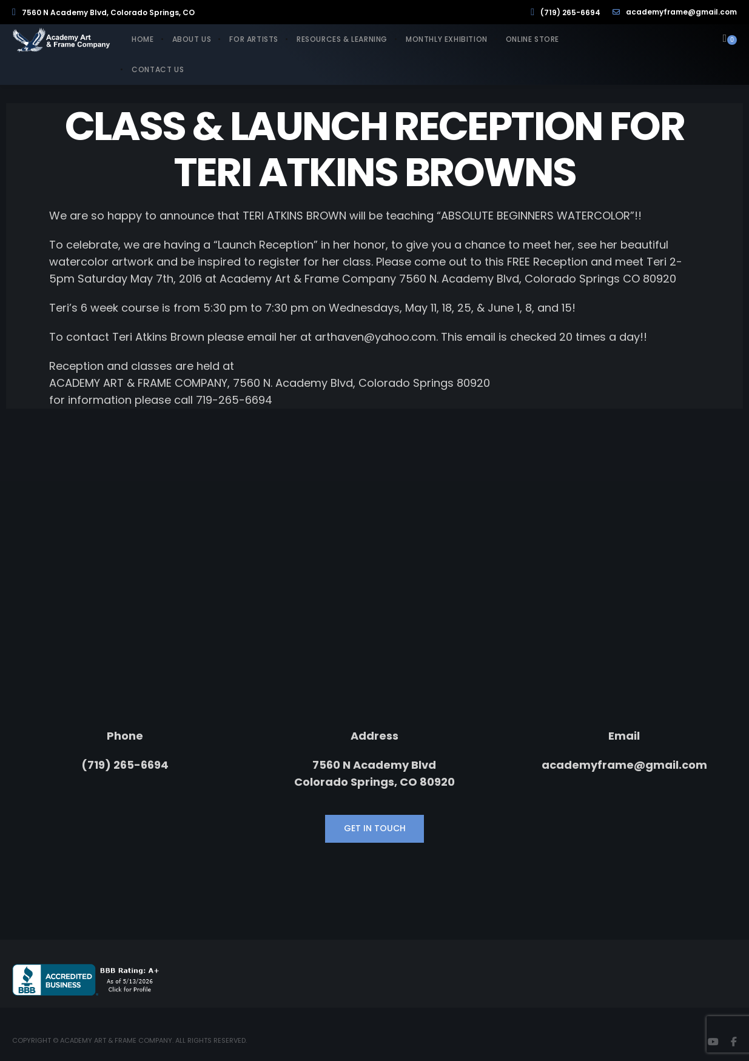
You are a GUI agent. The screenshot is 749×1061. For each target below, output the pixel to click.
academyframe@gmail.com (675, 12)
